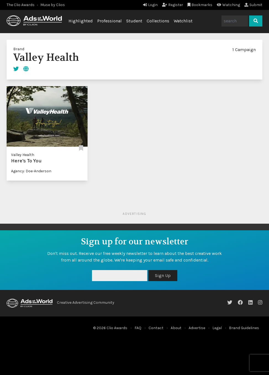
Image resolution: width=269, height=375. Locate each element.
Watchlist (183, 20)
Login (150, 4)
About (176, 328)
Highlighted (80, 20)
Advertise (197, 328)
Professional (109, 20)
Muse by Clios (52, 4)
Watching (228, 4)
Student (134, 20)
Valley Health (22, 154)
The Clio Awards (21, 4)
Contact (156, 328)
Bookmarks (200, 4)
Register (172, 4)
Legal (217, 328)
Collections (158, 20)
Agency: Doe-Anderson (31, 171)
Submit (253, 4)
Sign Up (163, 275)
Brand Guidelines (244, 328)
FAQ (137, 328)
